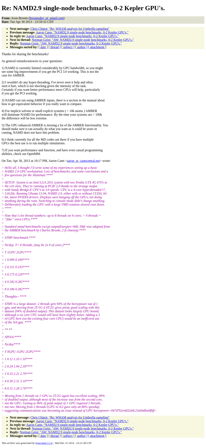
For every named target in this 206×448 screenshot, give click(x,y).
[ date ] (43, 47)
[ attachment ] (97, 47)
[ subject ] (67, 47)
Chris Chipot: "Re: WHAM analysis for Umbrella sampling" (69, 28)
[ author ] (81, 47)
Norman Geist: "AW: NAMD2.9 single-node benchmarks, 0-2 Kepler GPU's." (83, 39)
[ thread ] (55, 47)
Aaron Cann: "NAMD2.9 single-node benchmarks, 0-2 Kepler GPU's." (82, 32)
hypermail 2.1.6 (44, 443)
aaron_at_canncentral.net (83, 160)
